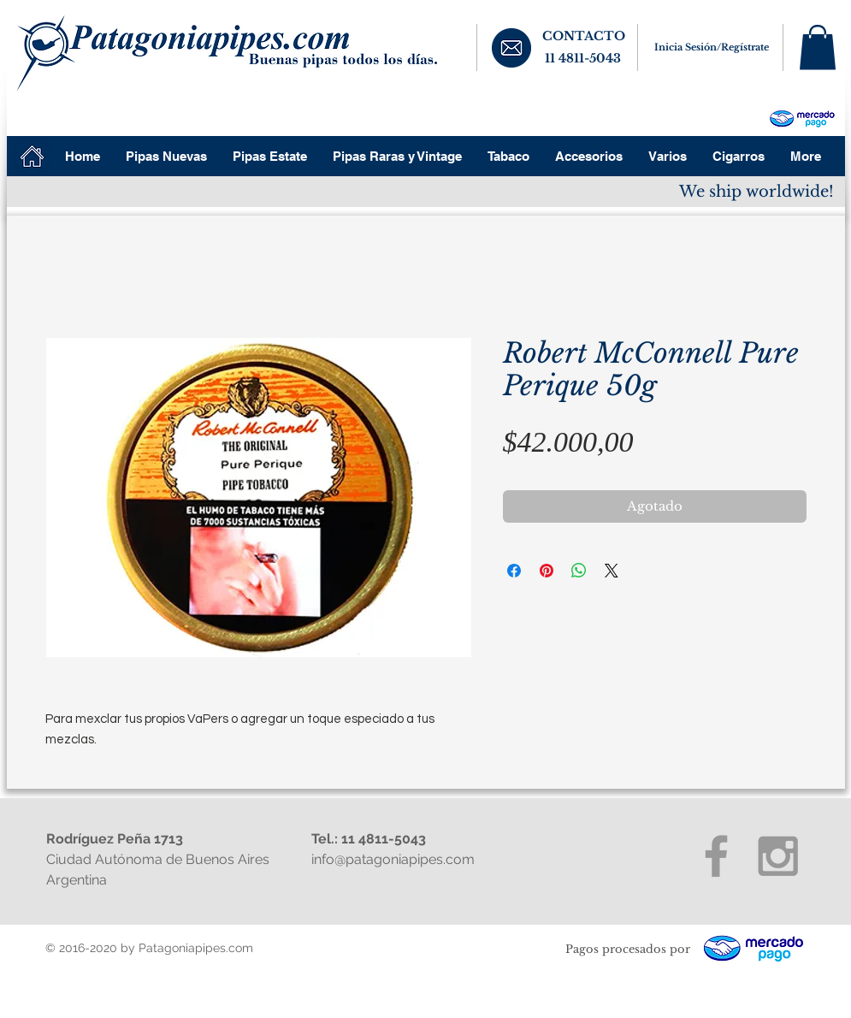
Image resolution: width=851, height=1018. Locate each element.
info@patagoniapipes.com (393, 859)
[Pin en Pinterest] (546, 570)
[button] (817, 47)
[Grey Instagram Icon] (778, 856)
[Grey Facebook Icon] (716, 856)
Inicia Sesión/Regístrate (711, 47)
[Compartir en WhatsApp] (579, 570)
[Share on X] (611, 570)
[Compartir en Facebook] (514, 570)
